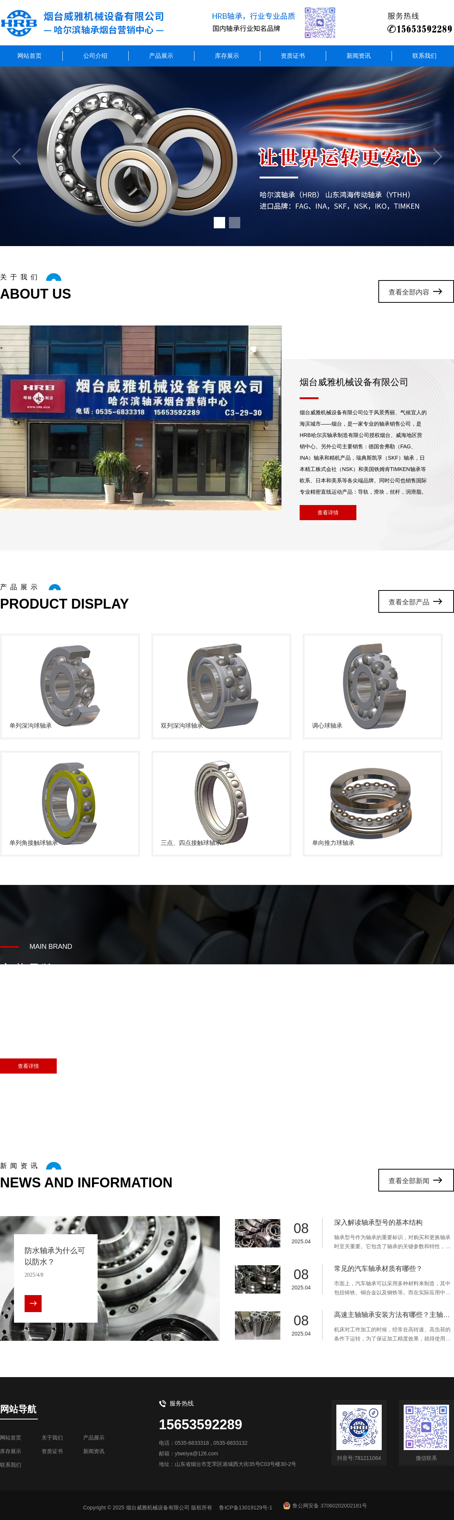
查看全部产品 (409, 602)
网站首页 (29, 56)
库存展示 (227, 56)
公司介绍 (95, 56)
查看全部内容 (409, 292)
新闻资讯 (359, 56)
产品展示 (161, 56)
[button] (219, 222)
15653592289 (200, 1424)
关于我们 (52, 1438)
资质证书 (293, 56)
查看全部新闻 (409, 1181)
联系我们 (424, 56)
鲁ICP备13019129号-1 (245, 1508)
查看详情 (328, 513)
